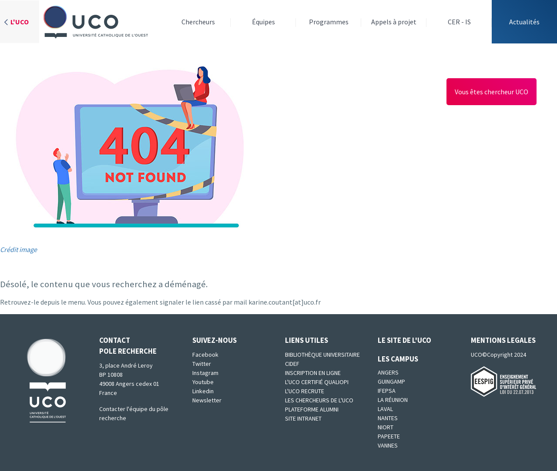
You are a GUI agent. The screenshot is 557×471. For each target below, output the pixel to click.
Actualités (524, 21)
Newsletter (206, 400)
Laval (385, 409)
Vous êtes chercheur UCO (491, 91)
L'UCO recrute (304, 391)
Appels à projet (393, 21)
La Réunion (393, 400)
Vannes (388, 445)
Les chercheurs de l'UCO (319, 400)
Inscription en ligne (313, 373)
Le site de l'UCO (404, 340)
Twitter (201, 364)
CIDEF (292, 364)
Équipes (263, 21)
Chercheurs (198, 21)
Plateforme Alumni (312, 409)
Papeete (389, 436)
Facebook (205, 354)
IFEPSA (387, 391)
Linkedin (203, 391)
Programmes (329, 21)
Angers (388, 372)
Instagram (205, 373)
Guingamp (391, 381)
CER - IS (459, 21)
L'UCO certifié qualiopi (317, 382)
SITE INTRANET (303, 418)
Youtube (203, 382)
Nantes (388, 418)
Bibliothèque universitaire (322, 354)
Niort (385, 427)
